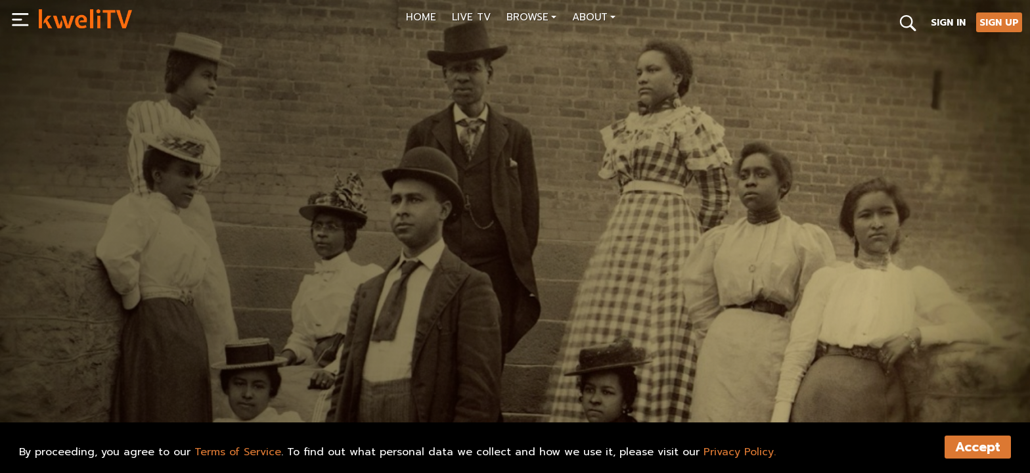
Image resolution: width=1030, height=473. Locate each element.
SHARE (304, 401)
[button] (531, 18)
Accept (977, 447)
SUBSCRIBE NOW (87, 401)
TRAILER (241, 401)
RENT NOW (173, 401)
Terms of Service (237, 452)
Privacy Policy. (740, 452)
